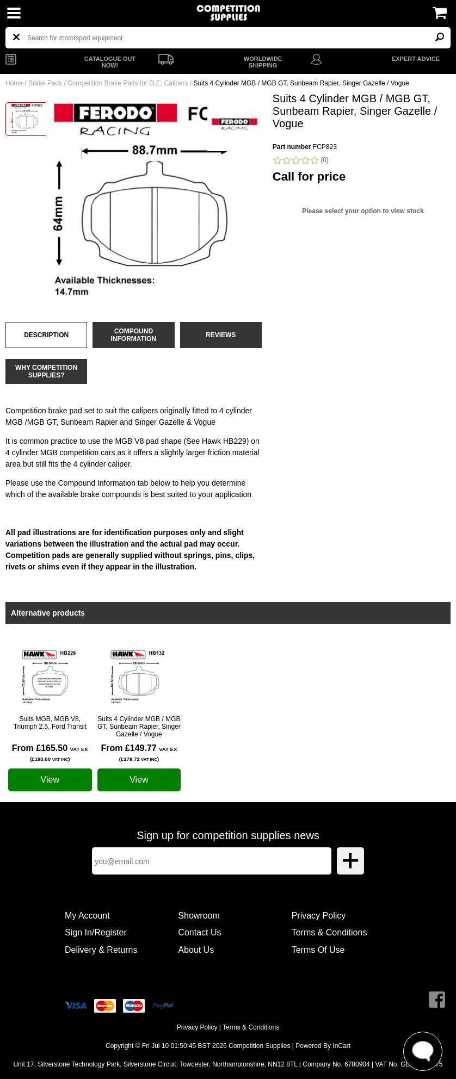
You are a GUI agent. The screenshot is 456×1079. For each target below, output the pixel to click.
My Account (87, 915)
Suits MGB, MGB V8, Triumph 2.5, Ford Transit (50, 722)
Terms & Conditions (329, 932)
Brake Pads (45, 83)
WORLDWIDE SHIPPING (263, 62)
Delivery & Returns (101, 949)
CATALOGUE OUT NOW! (109, 62)
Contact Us (199, 932)
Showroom (198, 915)
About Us (196, 949)
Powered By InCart (322, 1046)
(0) (301, 160)
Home (14, 83)
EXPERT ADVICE (416, 58)
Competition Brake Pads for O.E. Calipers (127, 83)
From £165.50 (50, 752)
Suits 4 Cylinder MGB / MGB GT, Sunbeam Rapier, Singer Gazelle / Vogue (139, 726)
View (50, 779)
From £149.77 (139, 752)
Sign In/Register (96, 932)
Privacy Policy (319, 915)
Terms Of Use (318, 949)
